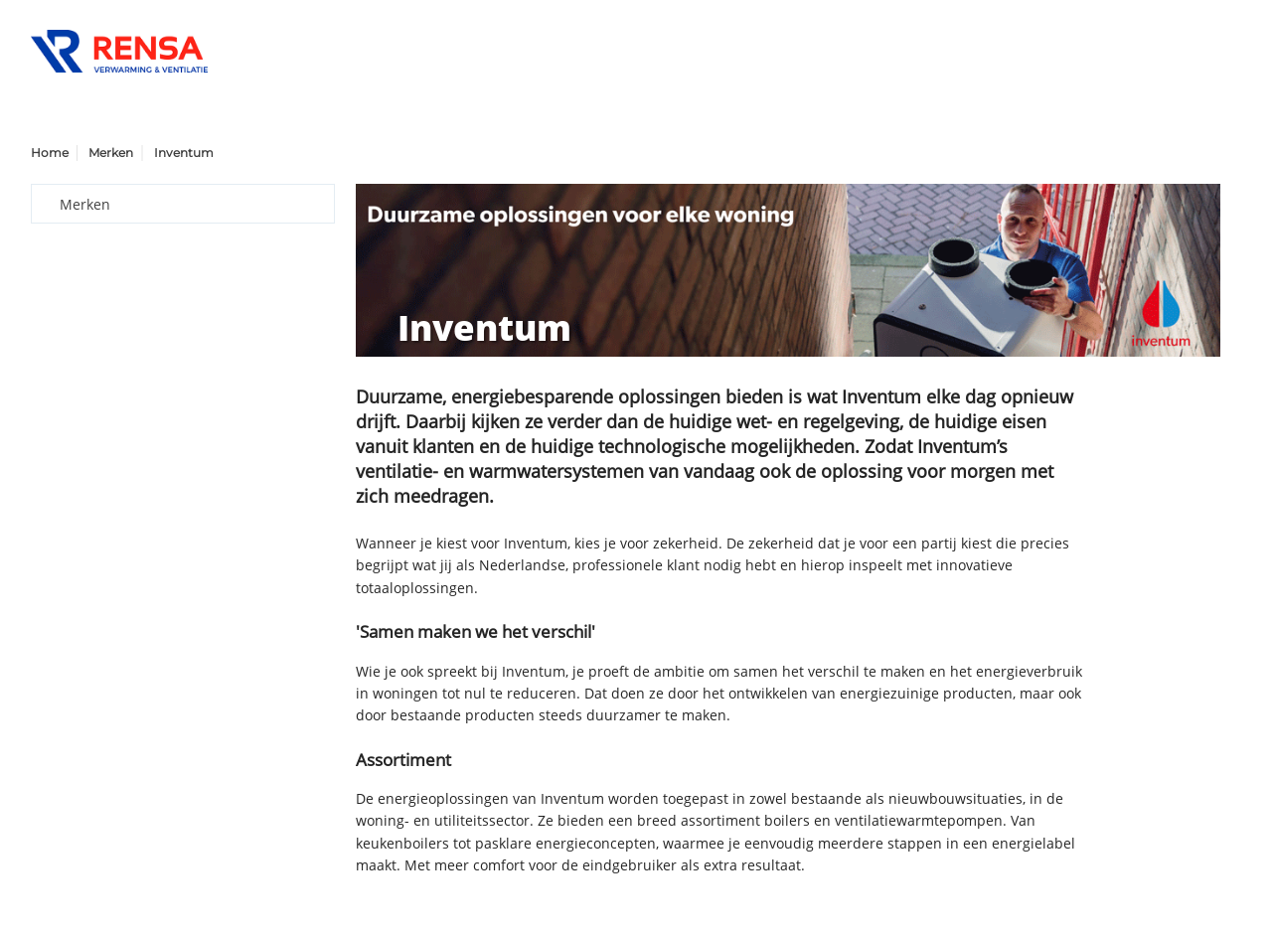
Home (50, 152)
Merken (110, 152)
